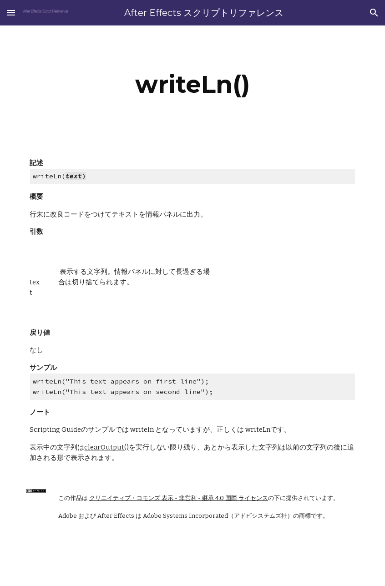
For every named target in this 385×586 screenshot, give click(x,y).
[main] (192, 84)
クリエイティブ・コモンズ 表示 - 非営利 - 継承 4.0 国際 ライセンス (178, 498)
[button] (11, 12)
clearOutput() (106, 447)
